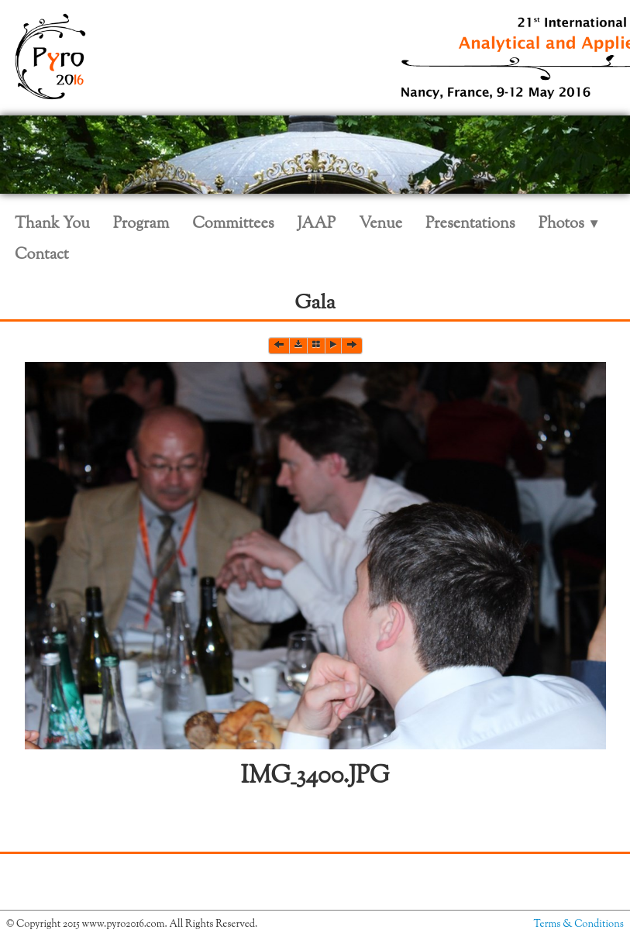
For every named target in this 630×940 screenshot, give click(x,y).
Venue (380, 224)
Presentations (470, 224)
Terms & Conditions (579, 924)
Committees (233, 224)
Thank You (52, 224)
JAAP (317, 224)
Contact (42, 255)
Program (141, 224)
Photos (570, 224)
